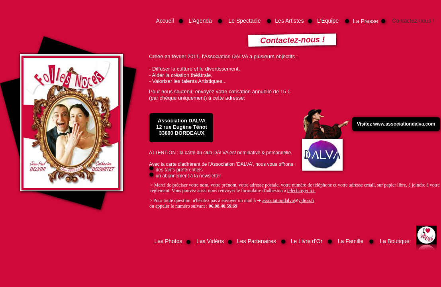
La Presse (365, 21)
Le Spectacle (245, 21)
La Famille (351, 241)
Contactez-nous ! (413, 21)
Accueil (165, 21)
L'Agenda (200, 21)
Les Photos (168, 241)
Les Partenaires (256, 241)
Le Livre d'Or (307, 241)
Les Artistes (289, 21)
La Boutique (395, 241)
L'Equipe (328, 21)
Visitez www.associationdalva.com (396, 124)
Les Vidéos (210, 241)
